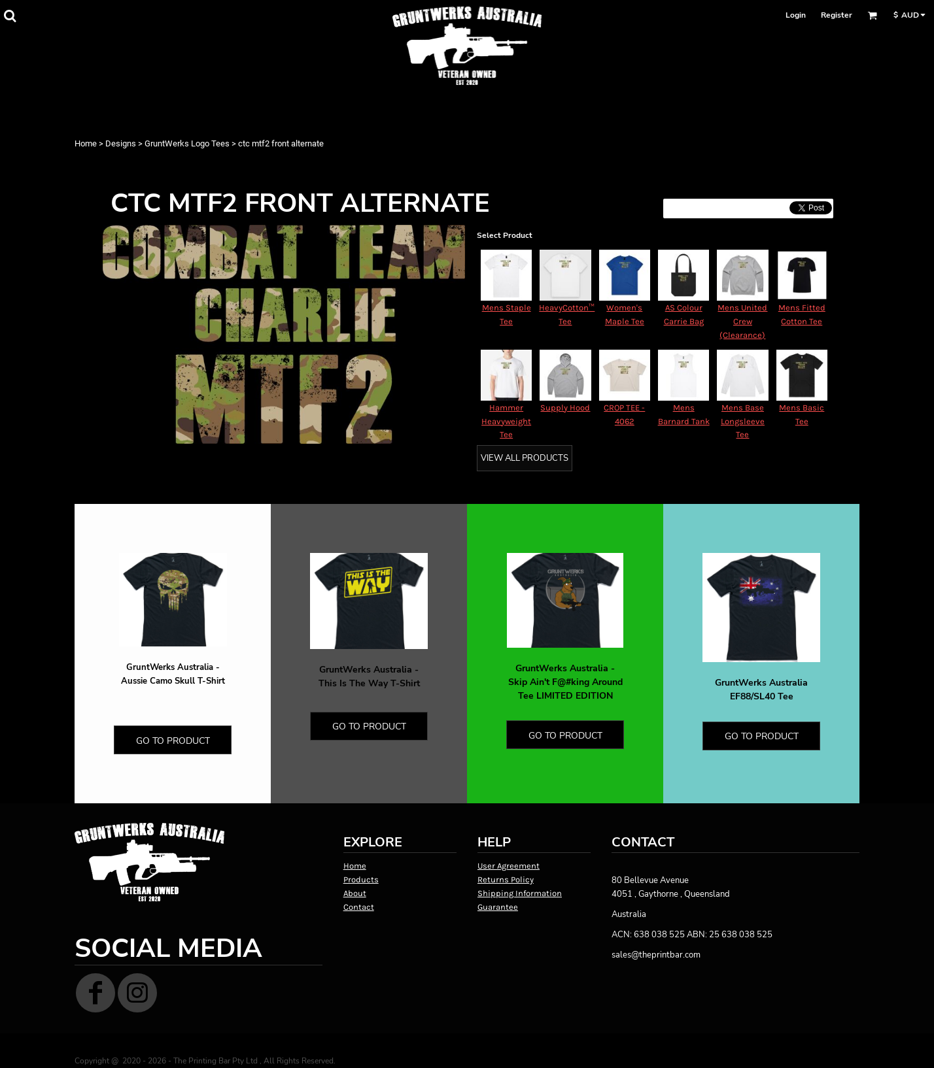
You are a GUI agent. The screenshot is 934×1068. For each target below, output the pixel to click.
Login (796, 15)
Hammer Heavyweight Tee (506, 421)
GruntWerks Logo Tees (187, 143)
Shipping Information (519, 893)
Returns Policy (505, 879)
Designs (120, 143)
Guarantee (497, 907)
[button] (9, 15)
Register (836, 15)
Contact (358, 907)
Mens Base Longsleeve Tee (743, 421)
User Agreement (508, 866)
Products (361, 879)
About (354, 893)
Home (86, 143)
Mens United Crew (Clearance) (742, 321)
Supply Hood (565, 407)
